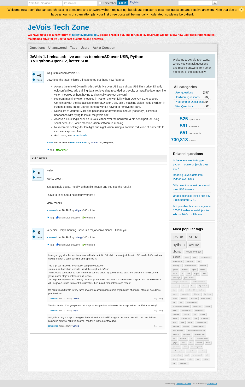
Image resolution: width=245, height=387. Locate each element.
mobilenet (187, 335)
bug (199, 261)
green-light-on (201, 322)
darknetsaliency (202, 339)
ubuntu (177, 251)
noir (174, 302)
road (187, 355)
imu (191, 343)
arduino (194, 245)
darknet (201, 290)
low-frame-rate (200, 335)
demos (175, 310)
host (194, 257)
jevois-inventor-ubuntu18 (196, 330)
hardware (207, 294)
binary (208, 306)
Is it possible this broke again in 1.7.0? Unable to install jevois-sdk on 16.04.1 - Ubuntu (192, 210)
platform (184, 298)
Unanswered (57, 47)
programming (177, 261)
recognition (185, 294)
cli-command (197, 355)
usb (181, 290)
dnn (174, 290)
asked (50, 142)
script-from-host (178, 330)
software (194, 298)
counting (202, 351)
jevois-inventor (193, 251)
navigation (191, 351)
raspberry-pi (177, 265)
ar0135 (175, 274)
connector (204, 318)
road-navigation (178, 351)
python (179, 244)
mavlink (175, 286)
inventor (184, 270)
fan (195, 314)
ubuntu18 (176, 335)
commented (53, 298)
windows (203, 265)
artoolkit (199, 343)
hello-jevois (197, 306)
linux (182, 322)
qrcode (175, 294)
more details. (80, 135)
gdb (174, 363)
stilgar (78, 210)
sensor (202, 314)
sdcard (184, 286)
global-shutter (205, 298)
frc (191, 339)
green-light (176, 278)
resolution (176, 314)
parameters (183, 363)
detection (197, 294)
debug (182, 359)
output (196, 274)
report (194, 270)
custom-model (191, 302)
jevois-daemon (189, 278)
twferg (78, 237)
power (175, 318)
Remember (109, 3)
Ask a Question (104, 47)
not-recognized (196, 347)
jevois (178, 236)
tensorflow (189, 261)
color (190, 359)
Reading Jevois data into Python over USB (188, 177)
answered (52, 210)
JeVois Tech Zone (58, 27)
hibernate (176, 326)
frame (190, 322)
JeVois (94, 142)
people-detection (198, 326)
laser (183, 343)
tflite (181, 302)
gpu (197, 359)
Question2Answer (183, 384)
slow (174, 359)
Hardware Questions (187, 97)
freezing (186, 314)
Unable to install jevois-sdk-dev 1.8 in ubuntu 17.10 (191, 197)
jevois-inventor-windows (181, 306)
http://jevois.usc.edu (85, 34)
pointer (206, 359)
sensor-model (186, 310)
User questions (184, 92)
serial (194, 236)
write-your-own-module (180, 282)
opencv (175, 270)
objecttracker (185, 318)
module (176, 257)
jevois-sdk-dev (206, 257)
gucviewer (176, 347)
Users (85, 47)
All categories (185, 87)
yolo (188, 274)
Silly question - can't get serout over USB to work (191, 187)
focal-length (199, 310)
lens (192, 286)
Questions (37, 47)
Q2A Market (212, 384)
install (175, 298)
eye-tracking (177, 355)
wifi (207, 355)
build (204, 274)
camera (203, 270)
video (174, 322)
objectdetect (203, 286)
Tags (73, 47)
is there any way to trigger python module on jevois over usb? (190, 164)
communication (190, 265)
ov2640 (186, 326)
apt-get (175, 343)
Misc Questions (184, 106)
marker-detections (199, 282)
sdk (196, 318)
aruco (187, 257)
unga (75, 310)
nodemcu (183, 339)
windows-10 (190, 290)
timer (208, 343)
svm (174, 339)
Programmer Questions (189, 101)
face (185, 347)
